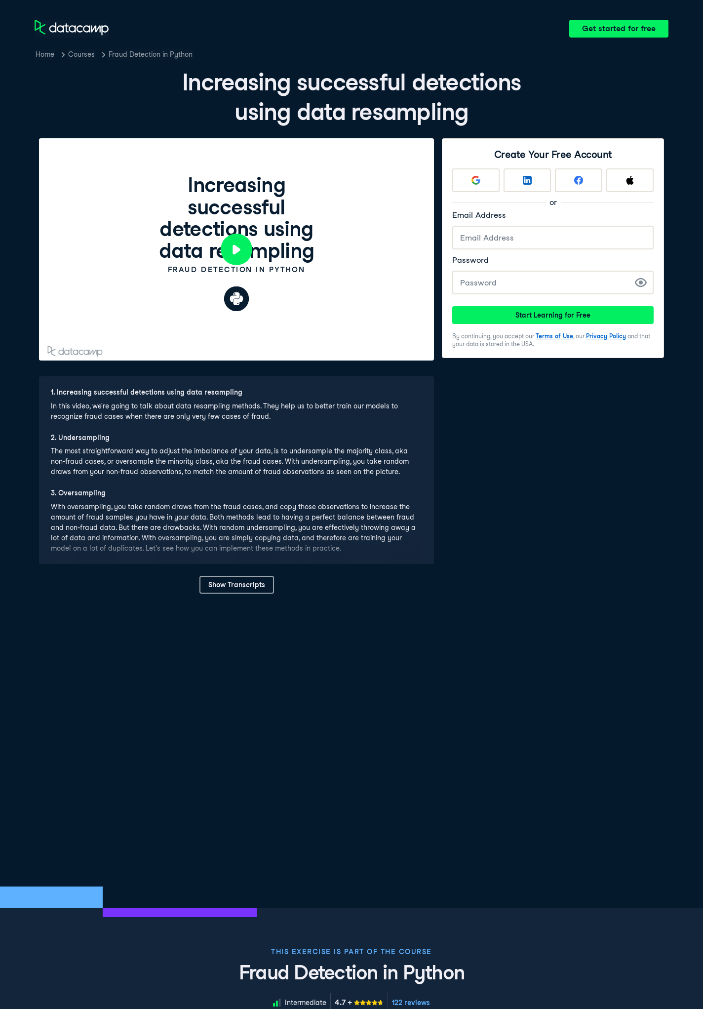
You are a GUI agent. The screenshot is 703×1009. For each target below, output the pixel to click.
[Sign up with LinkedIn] (527, 180)
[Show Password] (641, 282)
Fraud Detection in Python (151, 54)
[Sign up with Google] (476, 180)
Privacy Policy (606, 336)
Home (45, 54)
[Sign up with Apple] (630, 180)
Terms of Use (554, 336)
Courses (81, 54)
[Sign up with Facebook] (578, 180)
